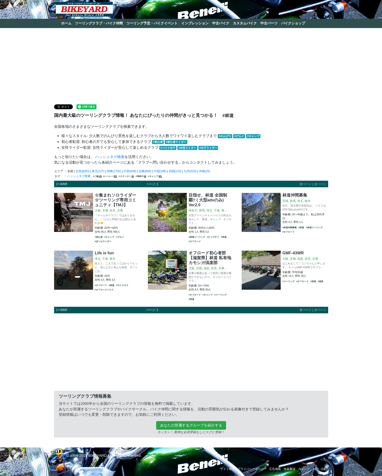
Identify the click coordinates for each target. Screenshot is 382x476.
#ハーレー (110, 176)
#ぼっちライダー (103, 241)
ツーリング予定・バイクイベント (152, 23)
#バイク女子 (168, 147)
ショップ (304, 469)
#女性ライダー (187, 147)
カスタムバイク (245, 23)
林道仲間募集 (294, 195)
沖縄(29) (204, 171)
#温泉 (320, 281)
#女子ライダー (208, 147)
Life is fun (104, 253)
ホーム (66, 23)
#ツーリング (220, 295)
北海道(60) (82, 171)
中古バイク (220, 23)
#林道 (224, 237)
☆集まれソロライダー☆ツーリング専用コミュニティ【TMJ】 (115, 200)
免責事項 (289, 469)
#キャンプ (253, 136)
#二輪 (97, 176)
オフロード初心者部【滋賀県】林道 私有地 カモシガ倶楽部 (210, 258)
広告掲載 (275, 469)
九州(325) (190, 171)
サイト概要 (227, 469)
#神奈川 (141, 176)
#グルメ (239, 136)
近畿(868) (145, 171)
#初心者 (158, 141)
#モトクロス (122, 285)
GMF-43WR (293, 253)
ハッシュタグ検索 (109, 157)
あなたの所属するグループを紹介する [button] (191, 425)
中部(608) (130, 171)
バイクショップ (293, 23)
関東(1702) (114, 171)
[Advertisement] (191, 66)
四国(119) (175, 171)
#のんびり (225, 136)
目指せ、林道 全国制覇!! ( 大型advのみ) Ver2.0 (208, 200)
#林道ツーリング (197, 237)
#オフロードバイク (104, 289)
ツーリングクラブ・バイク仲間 (99, 23)
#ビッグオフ (213, 237)
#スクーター (126, 176)
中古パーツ (268, 23)
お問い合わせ (321, 469)
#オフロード (195, 241)
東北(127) (98, 171)
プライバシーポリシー (252, 469)
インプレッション (195, 23)
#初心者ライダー (176, 141)
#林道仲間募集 (289, 227)
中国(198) (160, 171)
